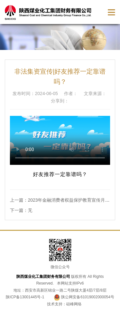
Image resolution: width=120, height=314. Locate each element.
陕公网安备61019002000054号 (84, 297)
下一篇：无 (21, 210)
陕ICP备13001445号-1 (25, 297)
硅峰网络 (74, 304)
